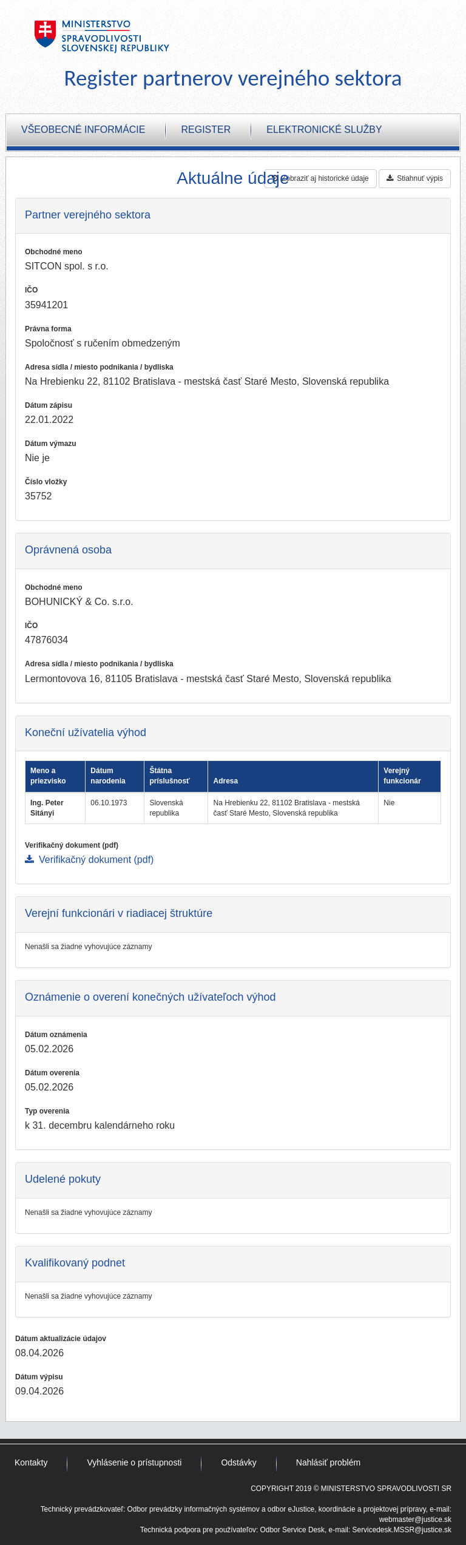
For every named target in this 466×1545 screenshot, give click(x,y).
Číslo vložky (46, 482)
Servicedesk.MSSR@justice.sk (402, 1530)
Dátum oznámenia (56, 1034)
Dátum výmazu (50, 443)
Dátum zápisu (48, 405)
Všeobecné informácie (83, 129)
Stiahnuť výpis (415, 178)
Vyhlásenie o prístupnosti (134, 1462)
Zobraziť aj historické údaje (320, 178)
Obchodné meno (54, 252)
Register (206, 129)
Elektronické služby (324, 129)
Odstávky (238, 1462)
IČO (31, 290)
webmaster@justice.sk (415, 1519)
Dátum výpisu (39, 1377)
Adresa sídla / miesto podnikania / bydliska (99, 367)
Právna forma (48, 329)
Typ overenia (47, 1111)
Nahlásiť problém (328, 1462)
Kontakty (31, 1462)
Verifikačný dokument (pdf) (71, 845)
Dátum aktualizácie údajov (60, 1338)
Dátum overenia (52, 1073)
